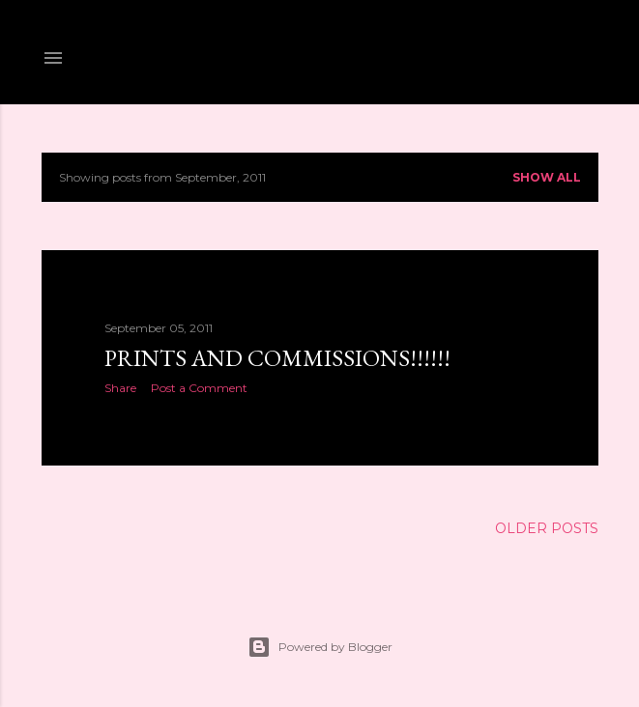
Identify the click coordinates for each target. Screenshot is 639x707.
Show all (546, 177)
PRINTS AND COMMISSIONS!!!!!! (277, 358)
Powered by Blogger (319, 647)
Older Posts (546, 528)
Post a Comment (199, 388)
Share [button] (120, 388)
